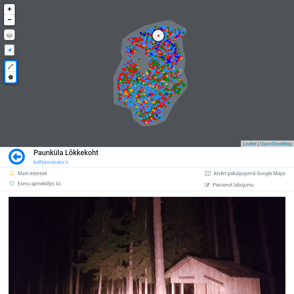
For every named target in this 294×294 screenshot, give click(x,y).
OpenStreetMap (276, 143)
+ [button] (9, 9)
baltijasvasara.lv (51, 162)
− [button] (9, 20)
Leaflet (249, 143)
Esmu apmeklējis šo (35, 184)
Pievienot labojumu (229, 185)
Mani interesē (28, 173)
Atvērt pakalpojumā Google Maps (245, 173)
